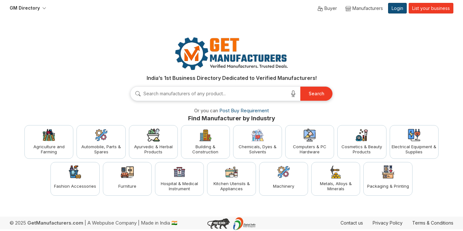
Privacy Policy (388, 223)
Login (397, 8)
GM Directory (25, 8)
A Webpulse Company (112, 223)
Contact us (351, 223)
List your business (431, 8)
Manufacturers (364, 8)
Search (316, 93)
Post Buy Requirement (244, 110)
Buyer (327, 8)
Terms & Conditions (432, 223)
